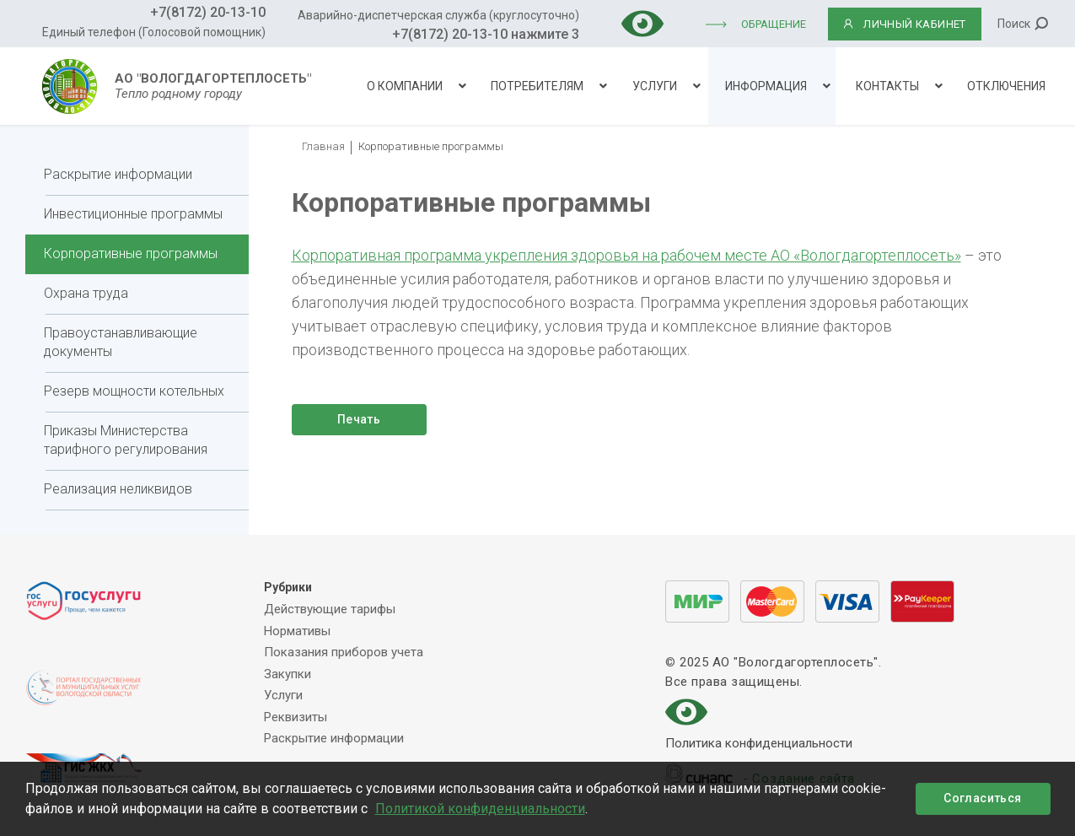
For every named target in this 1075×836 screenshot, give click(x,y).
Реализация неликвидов (118, 489)
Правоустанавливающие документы (120, 342)
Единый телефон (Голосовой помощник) (154, 32)
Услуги (654, 86)
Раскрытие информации (118, 174)
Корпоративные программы (131, 253)
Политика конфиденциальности (758, 744)
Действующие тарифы (329, 609)
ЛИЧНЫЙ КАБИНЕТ (904, 24)
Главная (323, 146)
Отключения (1006, 86)
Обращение (773, 24)
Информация (766, 86)
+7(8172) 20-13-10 (208, 12)
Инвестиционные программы (133, 214)
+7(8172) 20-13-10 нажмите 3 (485, 34)
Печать (358, 419)
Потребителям (537, 86)
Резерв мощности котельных (134, 391)
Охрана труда (86, 293)
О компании (405, 86)
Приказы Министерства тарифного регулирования (125, 440)
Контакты (887, 86)
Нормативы (297, 631)
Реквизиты (295, 717)
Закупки (287, 674)
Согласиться (982, 798)
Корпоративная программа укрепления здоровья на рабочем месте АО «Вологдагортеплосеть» (626, 255)
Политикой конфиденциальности (480, 809)
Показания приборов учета (343, 652)
